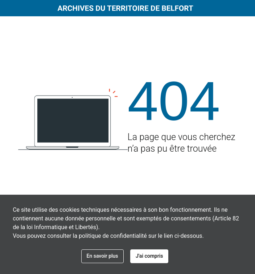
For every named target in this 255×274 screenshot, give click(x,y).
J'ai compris (149, 256)
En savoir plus (102, 256)
